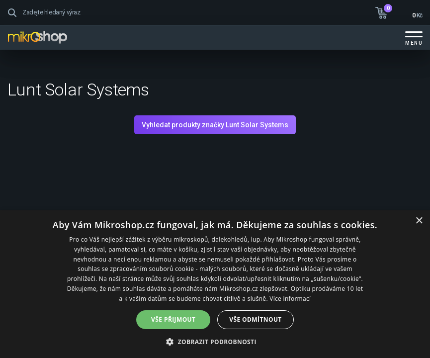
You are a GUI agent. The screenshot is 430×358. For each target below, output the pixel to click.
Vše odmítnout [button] (255, 319)
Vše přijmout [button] (173, 319)
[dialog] (215, 284)
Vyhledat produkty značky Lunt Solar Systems (215, 125)
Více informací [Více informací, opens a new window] (290, 298)
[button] (215, 341)
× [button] (419, 221)
